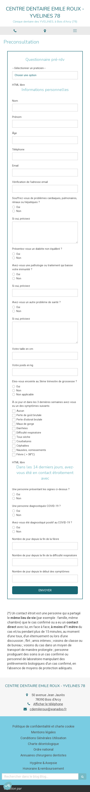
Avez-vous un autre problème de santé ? (36, 302)
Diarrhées (22, 428)
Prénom (17, 117)
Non (18, 211)
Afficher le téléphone (48, 704)
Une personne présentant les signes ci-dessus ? (41, 489)
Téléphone (18, 149)
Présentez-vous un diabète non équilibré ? (37, 248)
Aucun (20, 410)
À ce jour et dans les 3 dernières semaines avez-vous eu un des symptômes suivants (44, 404)
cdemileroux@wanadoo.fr (48, 709)
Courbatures (23, 441)
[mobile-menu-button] (75, 30)
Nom (15, 100)
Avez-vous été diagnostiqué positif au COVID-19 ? (42, 522)
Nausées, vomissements (31, 450)
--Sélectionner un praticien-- (29, 68)
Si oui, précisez (21, 218)
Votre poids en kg (22, 365)
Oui (18, 207)
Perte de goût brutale (28, 415)
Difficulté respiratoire (28, 432)
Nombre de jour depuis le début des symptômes (40, 571)
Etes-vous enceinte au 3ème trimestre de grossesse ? (44, 381)
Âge (14, 133)
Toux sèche (23, 437)
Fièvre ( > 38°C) (25, 454)
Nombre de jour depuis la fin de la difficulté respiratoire (44, 555)
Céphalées (22, 445)
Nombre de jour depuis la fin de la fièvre (35, 539)
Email (15, 165)
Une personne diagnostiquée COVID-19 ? (36, 506)
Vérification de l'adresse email (30, 182)
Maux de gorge (25, 424)
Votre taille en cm (22, 349)
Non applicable (25, 394)
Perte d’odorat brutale (29, 419)
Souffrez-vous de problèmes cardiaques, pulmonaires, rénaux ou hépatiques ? (44, 200)
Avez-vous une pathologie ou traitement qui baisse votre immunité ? (42, 267)
